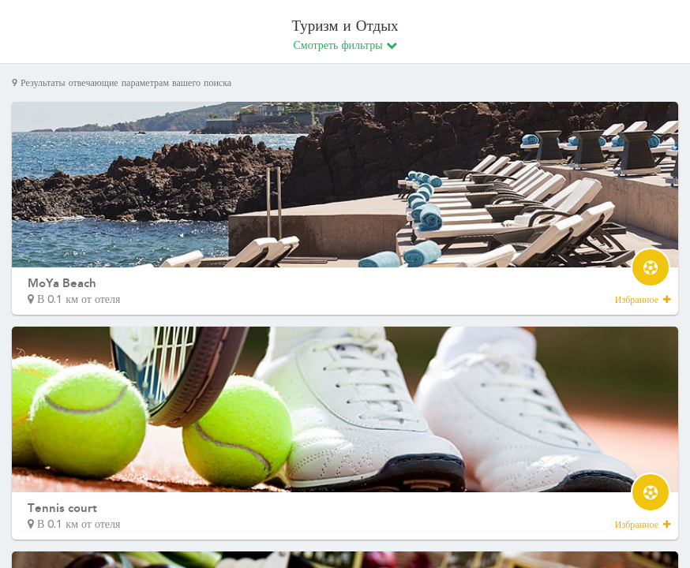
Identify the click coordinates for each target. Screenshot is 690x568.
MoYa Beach (62, 283)
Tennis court (62, 508)
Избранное (642, 299)
